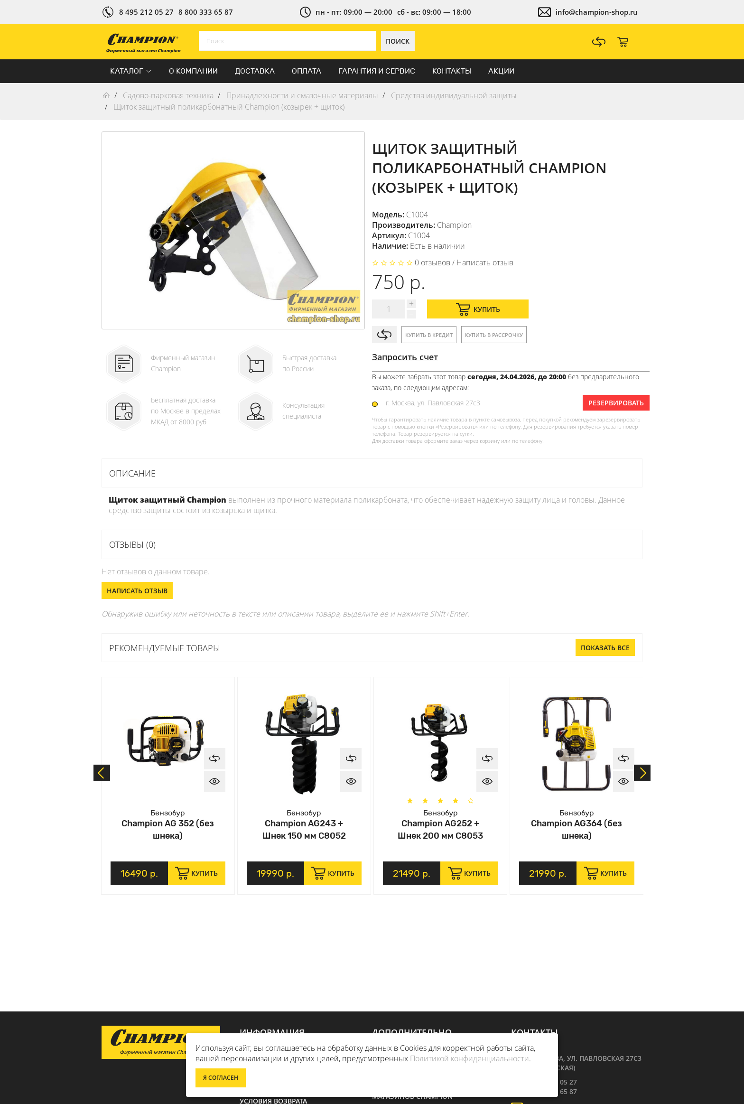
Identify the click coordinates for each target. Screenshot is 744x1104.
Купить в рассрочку (494, 334)
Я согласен (220, 1078)
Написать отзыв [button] (137, 590)
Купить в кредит (429, 334)
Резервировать (616, 402)
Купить (478, 309)
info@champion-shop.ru (597, 12)
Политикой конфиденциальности (469, 1058)
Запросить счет (405, 357)
